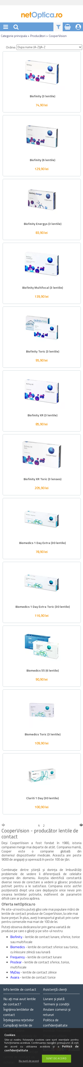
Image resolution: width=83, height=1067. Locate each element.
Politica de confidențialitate (55, 1022)
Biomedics (18, 946)
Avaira (15, 977)
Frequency (17, 957)
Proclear (16, 962)
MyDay (15, 972)
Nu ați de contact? (19, 1001)
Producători (37, 35)
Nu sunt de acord (29, 1061)
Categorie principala (14, 35)
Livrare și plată (53, 998)
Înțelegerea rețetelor (18, 1020)
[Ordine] (49, 47)
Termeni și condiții (56, 1004)
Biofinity (16, 936)
